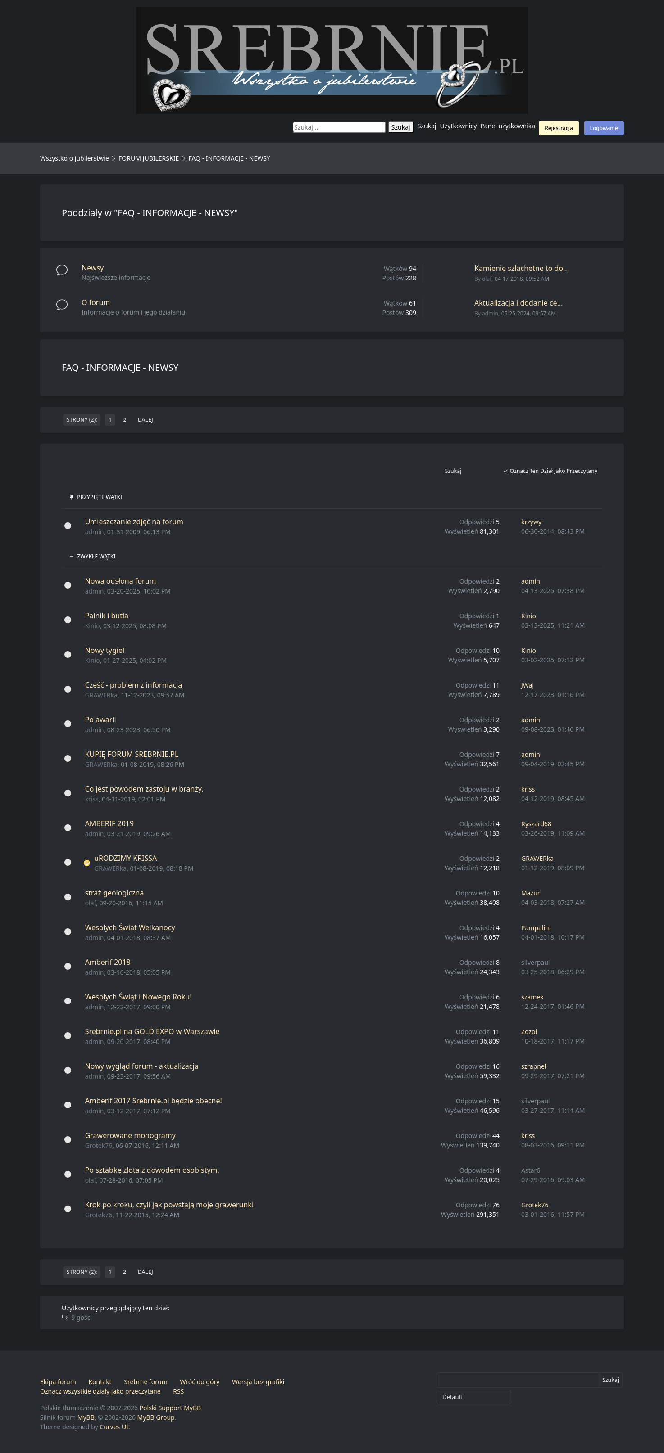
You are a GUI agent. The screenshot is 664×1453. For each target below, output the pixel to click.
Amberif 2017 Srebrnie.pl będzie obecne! (153, 1101)
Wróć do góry (199, 1381)
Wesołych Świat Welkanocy (130, 927)
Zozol (529, 1031)
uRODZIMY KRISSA (125, 858)
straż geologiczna (114, 893)
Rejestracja (559, 128)
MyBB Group (156, 1417)
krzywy (531, 521)
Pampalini (535, 927)
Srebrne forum (145, 1381)
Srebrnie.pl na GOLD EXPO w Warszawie (152, 1031)
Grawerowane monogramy (130, 1135)
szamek (532, 997)
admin (490, 313)
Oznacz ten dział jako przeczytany (550, 471)
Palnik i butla (106, 616)
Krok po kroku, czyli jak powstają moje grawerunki (169, 1205)
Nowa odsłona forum (120, 581)
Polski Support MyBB (170, 1408)
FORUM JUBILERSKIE (148, 158)
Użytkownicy (458, 125)
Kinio (92, 625)
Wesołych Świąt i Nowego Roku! (138, 997)
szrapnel (533, 1066)
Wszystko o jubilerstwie (74, 158)
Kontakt (99, 1381)
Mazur (530, 893)
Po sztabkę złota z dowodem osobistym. (152, 1170)
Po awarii (100, 719)
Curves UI (114, 1426)
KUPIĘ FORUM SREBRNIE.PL (132, 754)
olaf (486, 279)
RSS (178, 1391)
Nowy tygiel (104, 650)
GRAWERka (101, 695)
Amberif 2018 (108, 962)
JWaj (527, 685)
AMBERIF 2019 (109, 823)
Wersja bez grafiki (258, 1381)
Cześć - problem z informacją (133, 685)
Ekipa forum (58, 1381)
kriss (92, 799)
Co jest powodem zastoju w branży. (144, 789)
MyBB (86, 1417)
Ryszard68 (536, 823)
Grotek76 (99, 1145)
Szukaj (427, 125)
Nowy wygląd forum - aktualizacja (142, 1066)
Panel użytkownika (507, 125)
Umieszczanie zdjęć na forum (134, 521)
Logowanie (604, 128)
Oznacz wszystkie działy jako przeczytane (100, 1391)
